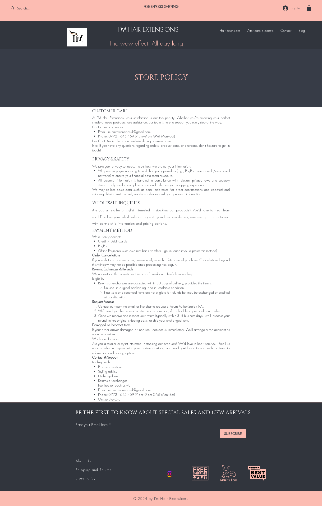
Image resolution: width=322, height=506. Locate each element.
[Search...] (26, 8)
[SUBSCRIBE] (233, 433)
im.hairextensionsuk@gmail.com (129, 131)
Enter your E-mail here (92, 425)
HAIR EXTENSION (151, 30)
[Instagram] (169, 474)
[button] (309, 8)
